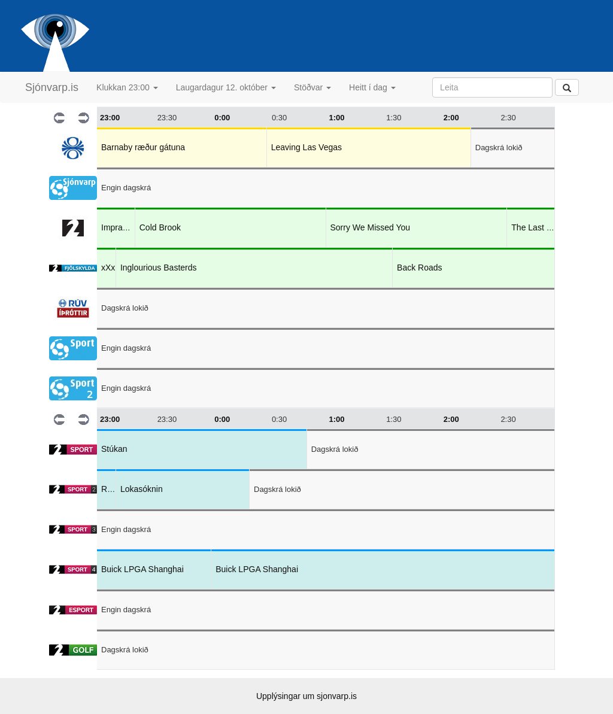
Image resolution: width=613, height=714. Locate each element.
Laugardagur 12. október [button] (226, 87)
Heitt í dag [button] (372, 87)
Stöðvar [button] (312, 87)
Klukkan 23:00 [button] (127, 87)
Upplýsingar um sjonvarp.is (306, 696)
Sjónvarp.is (51, 87)
